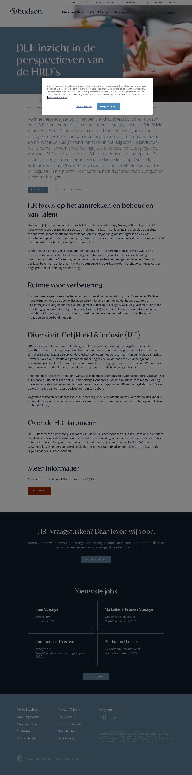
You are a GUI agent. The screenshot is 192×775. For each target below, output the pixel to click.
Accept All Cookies (108, 106)
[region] (97, 96)
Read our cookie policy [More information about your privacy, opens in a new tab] (58, 97)
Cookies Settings (84, 106)
